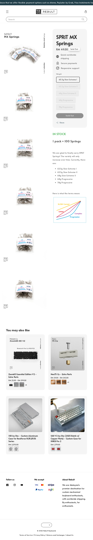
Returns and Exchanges (56, 535)
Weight (59, 74)
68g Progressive (66, 100)
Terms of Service (26, 535)
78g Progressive (66, 107)
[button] (7, 11)
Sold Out (70, 115)
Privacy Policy (39, 535)
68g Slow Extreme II (67, 93)
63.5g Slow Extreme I (68, 79)
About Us (70, 535)
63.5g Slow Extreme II (68, 86)
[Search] (83, 19)
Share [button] (60, 122)
